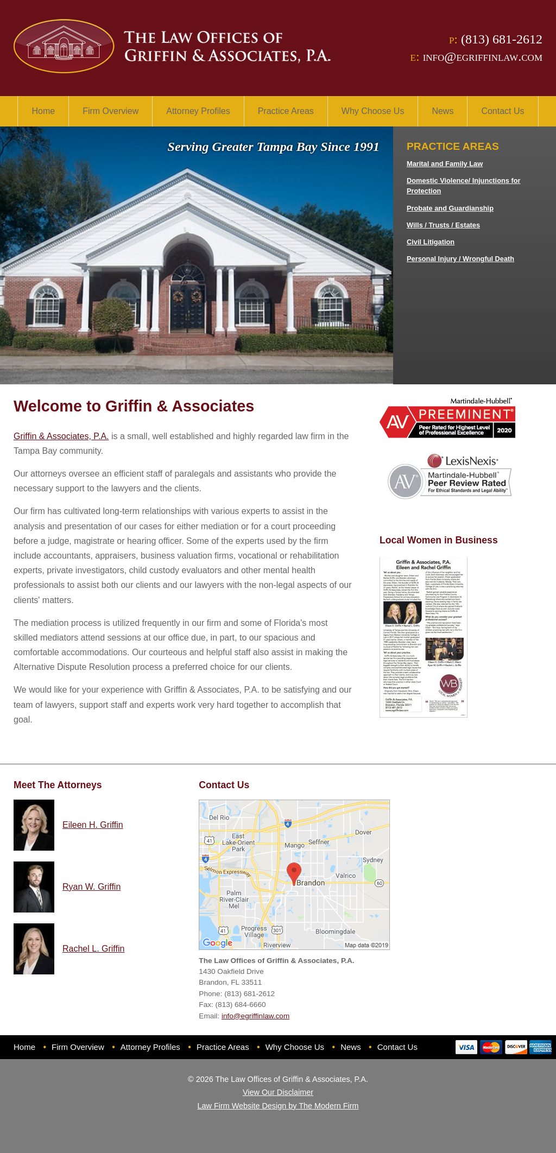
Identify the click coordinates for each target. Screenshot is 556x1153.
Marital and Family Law (445, 164)
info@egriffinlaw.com (482, 56)
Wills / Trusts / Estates (443, 225)
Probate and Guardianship (450, 208)
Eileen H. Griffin (92, 824)
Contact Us (502, 111)
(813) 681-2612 (501, 39)
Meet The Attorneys (58, 785)
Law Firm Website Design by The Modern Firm (278, 1105)
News (442, 111)
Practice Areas (286, 111)
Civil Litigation (430, 242)
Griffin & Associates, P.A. (61, 436)
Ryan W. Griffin (91, 886)
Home (43, 111)
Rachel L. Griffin (93, 948)
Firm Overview (110, 111)
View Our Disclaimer (278, 1092)
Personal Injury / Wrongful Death (460, 259)
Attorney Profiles (198, 111)
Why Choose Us (373, 111)
